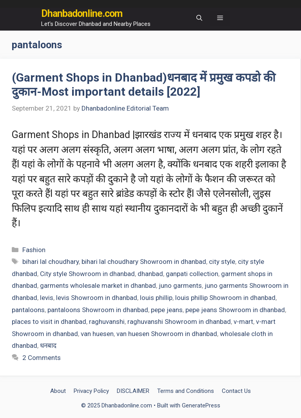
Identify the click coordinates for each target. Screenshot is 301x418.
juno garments (180, 285)
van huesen (97, 334)
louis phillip (156, 298)
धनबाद (48, 345)
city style (222, 261)
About (58, 390)
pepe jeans (167, 310)
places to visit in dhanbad (49, 321)
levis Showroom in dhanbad (96, 298)
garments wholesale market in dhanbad (98, 285)
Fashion (33, 250)
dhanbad (150, 274)
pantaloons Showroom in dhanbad (97, 310)
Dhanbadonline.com (81, 13)
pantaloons (28, 310)
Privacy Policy (91, 390)
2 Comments (41, 358)
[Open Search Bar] (199, 18)
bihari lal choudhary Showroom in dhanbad (144, 261)
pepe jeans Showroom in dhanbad (235, 310)
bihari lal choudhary (50, 261)
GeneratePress (201, 405)
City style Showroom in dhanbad (87, 274)
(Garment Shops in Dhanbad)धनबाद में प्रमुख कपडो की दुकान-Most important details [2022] (144, 84)
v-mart (243, 321)
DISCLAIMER (133, 390)
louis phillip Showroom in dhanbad (225, 298)
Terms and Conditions (185, 390)
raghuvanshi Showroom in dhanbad (179, 321)
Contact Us (236, 390)
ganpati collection (192, 274)
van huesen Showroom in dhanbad (166, 334)
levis (46, 298)
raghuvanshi (107, 321)
